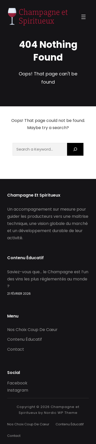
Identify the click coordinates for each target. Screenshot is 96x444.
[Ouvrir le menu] (83, 17)
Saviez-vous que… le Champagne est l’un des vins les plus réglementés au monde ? (47, 279)
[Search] (75, 149)
